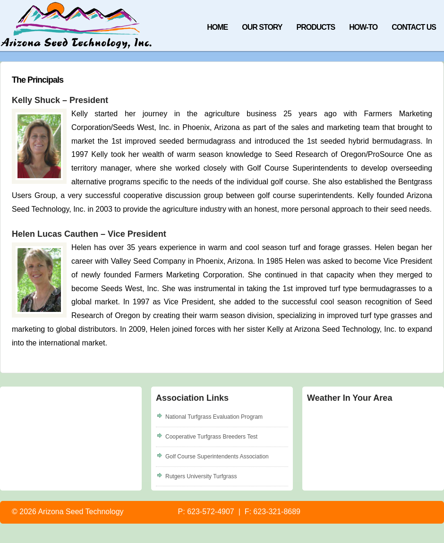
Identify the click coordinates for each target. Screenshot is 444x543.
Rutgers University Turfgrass (201, 476)
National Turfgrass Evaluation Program (214, 417)
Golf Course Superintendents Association (217, 456)
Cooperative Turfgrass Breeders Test (211, 436)
